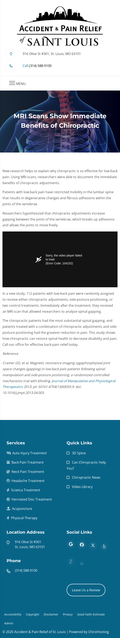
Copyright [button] (32, 614)
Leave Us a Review (86, 590)
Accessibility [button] (12, 614)
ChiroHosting (98, 632)
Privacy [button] (68, 614)
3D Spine (79, 453)
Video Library (82, 486)
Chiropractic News (86, 477)
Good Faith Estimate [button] (91, 614)
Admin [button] (8, 623)
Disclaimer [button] (51, 614)
